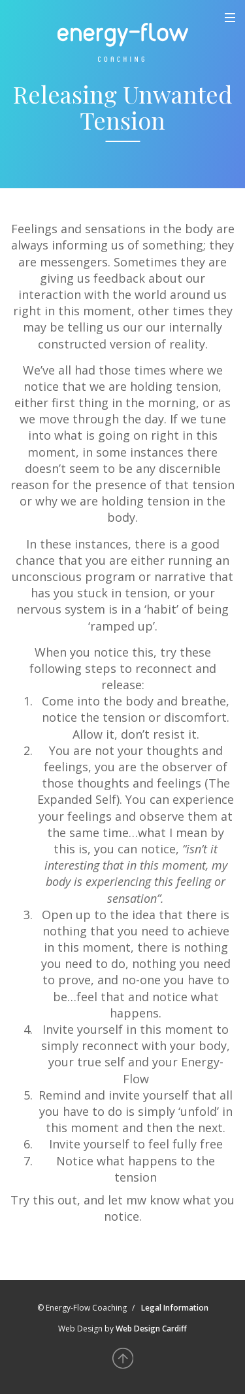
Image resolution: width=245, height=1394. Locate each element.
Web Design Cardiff (151, 1328)
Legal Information (174, 1307)
